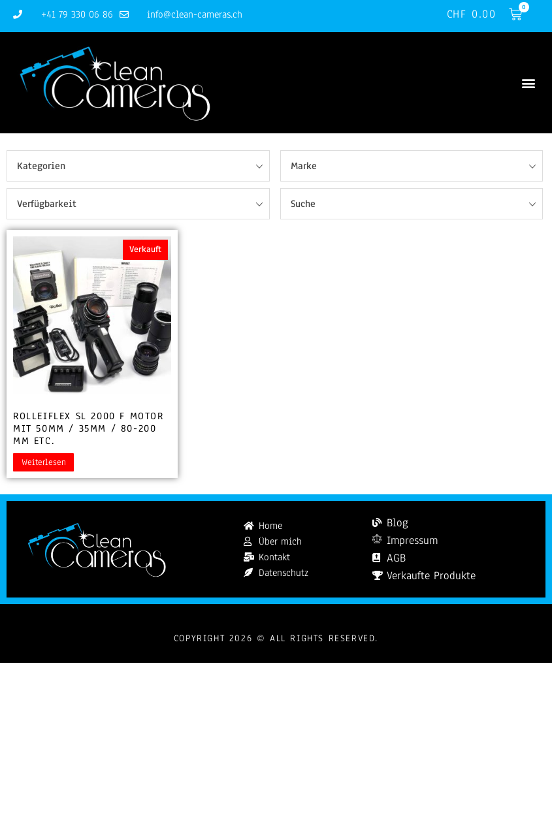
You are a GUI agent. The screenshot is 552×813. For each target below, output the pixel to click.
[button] (528, 82)
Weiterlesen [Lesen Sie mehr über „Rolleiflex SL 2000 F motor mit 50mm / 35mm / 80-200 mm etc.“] (44, 462)
